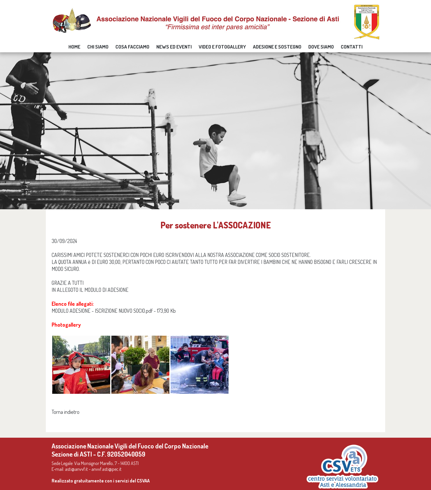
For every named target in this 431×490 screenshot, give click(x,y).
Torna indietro (65, 412)
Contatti (352, 47)
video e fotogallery (222, 47)
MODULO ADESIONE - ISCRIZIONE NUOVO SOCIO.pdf (102, 310)
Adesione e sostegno (277, 47)
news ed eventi (174, 47)
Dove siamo (321, 47)
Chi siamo (97, 47)
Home (74, 47)
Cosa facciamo (132, 47)
